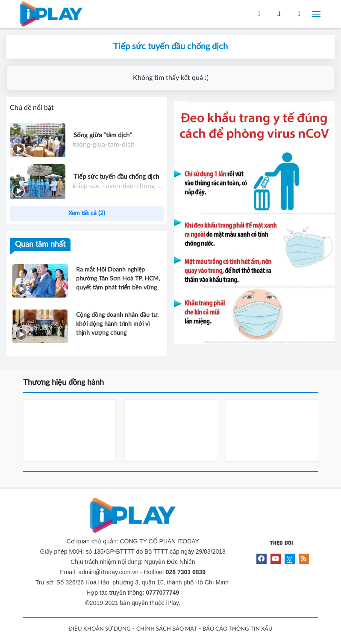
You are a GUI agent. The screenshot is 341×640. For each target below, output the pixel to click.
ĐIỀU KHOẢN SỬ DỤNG (99, 629)
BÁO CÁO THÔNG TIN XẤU (238, 629)
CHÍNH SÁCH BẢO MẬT (166, 629)
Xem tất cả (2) (86, 213)
